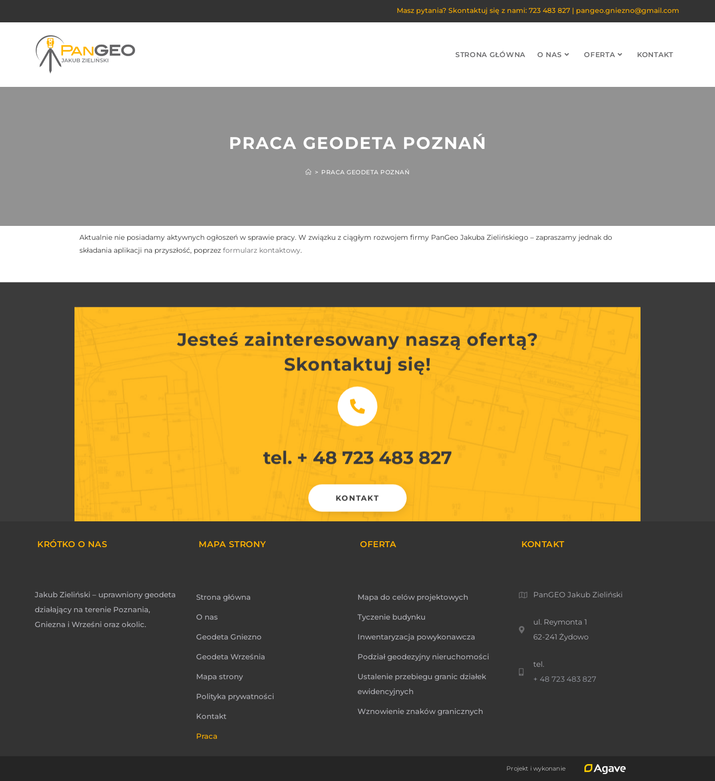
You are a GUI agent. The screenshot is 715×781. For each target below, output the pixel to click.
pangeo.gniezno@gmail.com (627, 10)
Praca (206, 736)
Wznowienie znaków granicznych (420, 711)
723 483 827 (549, 10)
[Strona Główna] (308, 172)
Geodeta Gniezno (229, 636)
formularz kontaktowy (261, 250)
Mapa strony (219, 676)
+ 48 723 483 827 (374, 476)
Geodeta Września (230, 656)
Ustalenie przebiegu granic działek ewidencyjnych (422, 684)
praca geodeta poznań (365, 172)
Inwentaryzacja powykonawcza (416, 636)
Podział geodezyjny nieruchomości (423, 656)
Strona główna (223, 597)
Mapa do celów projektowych (413, 597)
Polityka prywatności (235, 696)
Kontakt (211, 716)
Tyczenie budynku (392, 617)
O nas (207, 617)
